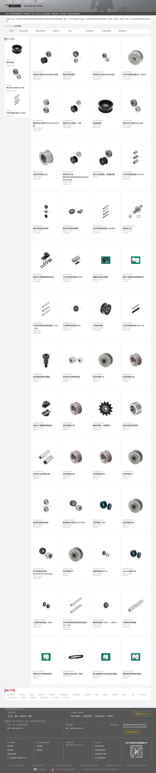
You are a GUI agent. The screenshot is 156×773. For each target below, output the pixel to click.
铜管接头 (115, 695)
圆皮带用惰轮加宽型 (40, 228)
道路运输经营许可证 (112, 765)
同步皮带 (41, 695)
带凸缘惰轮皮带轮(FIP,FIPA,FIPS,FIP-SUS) (42, 572)
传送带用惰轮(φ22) (40, 174)
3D (40, 79)
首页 (7, 14)
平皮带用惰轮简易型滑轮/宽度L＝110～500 (75, 624)
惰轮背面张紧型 (69, 74)
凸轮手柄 (66, 697)
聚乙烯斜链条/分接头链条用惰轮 (105, 674)
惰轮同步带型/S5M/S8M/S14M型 (45, 74)
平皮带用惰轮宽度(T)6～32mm (134, 74)
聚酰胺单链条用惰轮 (100, 277)
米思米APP (39, 1)
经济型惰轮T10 (98, 377)
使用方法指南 (11, 754)
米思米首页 (27, 1)
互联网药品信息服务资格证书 (88, 765)
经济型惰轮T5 (128, 474)
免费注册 (18, 1)
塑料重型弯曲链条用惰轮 (132, 674)
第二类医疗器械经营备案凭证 (62, 765)
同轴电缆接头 (63, 695)
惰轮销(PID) (127, 228)
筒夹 (132, 695)
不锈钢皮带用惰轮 (129, 622)
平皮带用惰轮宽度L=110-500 (104, 228)
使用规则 (10, 746)
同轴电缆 (52, 695)
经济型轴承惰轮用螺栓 (41, 377)
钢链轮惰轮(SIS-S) (100, 571)
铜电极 (105, 695)
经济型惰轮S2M (69, 474)
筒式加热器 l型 (12, 697)
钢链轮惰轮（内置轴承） (102, 425)
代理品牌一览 (28, 14)
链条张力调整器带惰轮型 (42, 425)
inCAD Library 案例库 (42, 14)
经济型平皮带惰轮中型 (41, 474)
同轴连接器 (76, 695)
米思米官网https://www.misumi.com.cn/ (75, 744)
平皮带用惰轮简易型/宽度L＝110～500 (45, 327)
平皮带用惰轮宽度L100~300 (133, 326)
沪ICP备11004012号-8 (16, 765)
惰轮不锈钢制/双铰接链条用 (133, 277)
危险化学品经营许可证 (38, 765)
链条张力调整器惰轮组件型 (43, 277)
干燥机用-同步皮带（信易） (73, 674)
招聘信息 (39, 750)
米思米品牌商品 (16, 14)
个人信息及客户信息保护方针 (16, 758)
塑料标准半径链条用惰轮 (42, 674)
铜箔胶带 (88, 695)
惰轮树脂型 (97, 123)
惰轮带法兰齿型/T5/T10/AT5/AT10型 (46, 124)
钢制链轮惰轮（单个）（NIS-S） (105, 622)
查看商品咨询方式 (132, 732)
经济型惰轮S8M (99, 474)
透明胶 (23, 697)
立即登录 (63, 14)
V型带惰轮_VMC (99, 523)
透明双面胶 (44, 697)
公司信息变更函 (100, 758)
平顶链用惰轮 (98, 326)
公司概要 (39, 746)
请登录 (10, 1)
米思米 (24, 6)
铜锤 (96, 695)
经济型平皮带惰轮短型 (71, 377)
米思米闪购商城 (74, 14)
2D (37, 79)
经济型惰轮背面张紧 (130, 425)
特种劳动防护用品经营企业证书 (137, 765)
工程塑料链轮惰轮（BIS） (43, 622)
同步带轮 (22, 695)
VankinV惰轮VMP (129, 571)
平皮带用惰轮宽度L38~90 (72, 277)
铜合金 (124, 695)
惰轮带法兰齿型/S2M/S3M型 (103, 74)
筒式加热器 (142, 695)
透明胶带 (33, 697)
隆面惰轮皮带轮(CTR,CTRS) (74, 523)
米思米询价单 (99, 746)
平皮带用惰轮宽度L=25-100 (133, 174)
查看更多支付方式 (142, 714)
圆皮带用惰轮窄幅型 (70, 228)
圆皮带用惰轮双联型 (40, 523)
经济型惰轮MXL (129, 523)
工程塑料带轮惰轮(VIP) (71, 326)
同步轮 (31, 695)
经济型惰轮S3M (69, 425)
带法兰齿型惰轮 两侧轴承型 (104, 174)
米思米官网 (8, 26)
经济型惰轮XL (68, 571)
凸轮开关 (55, 697)
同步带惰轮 (10, 695)
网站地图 (10, 750)
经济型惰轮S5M (129, 377)
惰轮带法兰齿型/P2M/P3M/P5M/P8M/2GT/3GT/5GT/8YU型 (76, 177)
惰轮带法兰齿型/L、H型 (72, 123)
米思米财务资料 (100, 750)
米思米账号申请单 (101, 754)
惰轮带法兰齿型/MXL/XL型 (133, 123)
